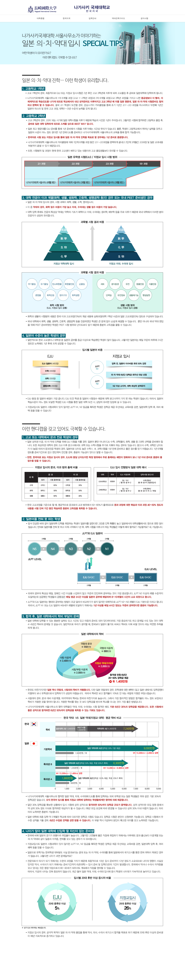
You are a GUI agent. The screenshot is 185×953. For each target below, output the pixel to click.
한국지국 (66, 18)
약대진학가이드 (118, 18)
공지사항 (144, 18)
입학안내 (92, 18)
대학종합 (40, 18)
